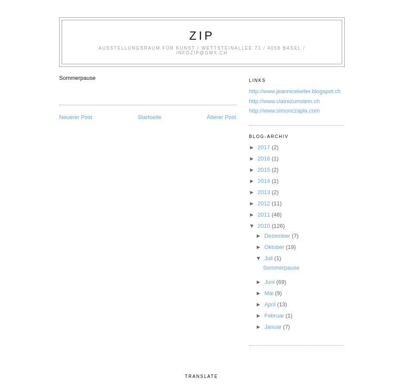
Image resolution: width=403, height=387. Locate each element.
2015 (265, 170)
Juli (269, 258)
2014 (265, 181)
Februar (275, 315)
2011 (265, 214)
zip (202, 35)
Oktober (275, 247)
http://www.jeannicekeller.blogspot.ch (294, 91)
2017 (265, 147)
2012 (265, 203)
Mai (269, 293)
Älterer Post (221, 117)
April (270, 304)
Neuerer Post (75, 117)
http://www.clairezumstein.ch (284, 101)
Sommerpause (281, 267)
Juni (270, 282)
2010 (265, 226)
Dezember (278, 236)
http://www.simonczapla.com (284, 110)
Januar (273, 327)
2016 (265, 158)
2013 (265, 192)
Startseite (149, 117)
